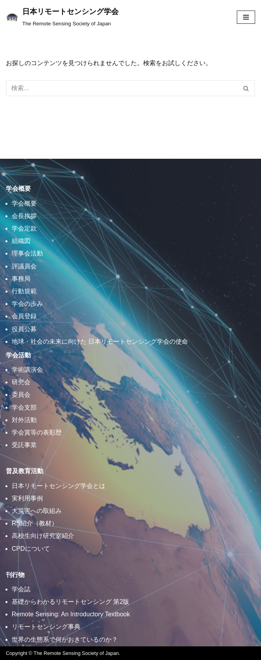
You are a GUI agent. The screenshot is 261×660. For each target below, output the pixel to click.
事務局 (21, 278)
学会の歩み (27, 303)
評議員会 (24, 266)
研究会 (21, 382)
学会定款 (24, 228)
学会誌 (21, 589)
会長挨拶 (24, 216)
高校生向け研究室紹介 (43, 535)
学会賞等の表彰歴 (37, 432)
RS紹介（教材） (35, 523)
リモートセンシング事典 (46, 626)
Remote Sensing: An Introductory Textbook (71, 614)
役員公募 (24, 329)
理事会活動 (27, 253)
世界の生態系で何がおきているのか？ (65, 639)
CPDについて (31, 548)
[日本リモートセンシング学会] (62, 17)
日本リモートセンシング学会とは (58, 486)
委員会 (21, 394)
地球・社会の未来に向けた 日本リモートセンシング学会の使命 (100, 341)
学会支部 (24, 407)
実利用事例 (27, 498)
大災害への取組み (37, 510)
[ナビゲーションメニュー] (246, 17)
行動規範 (24, 291)
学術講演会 (27, 369)
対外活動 (24, 420)
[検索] (122, 88)
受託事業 (24, 445)
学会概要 (24, 203)
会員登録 (24, 316)
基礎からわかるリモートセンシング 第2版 (70, 601)
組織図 (21, 241)
